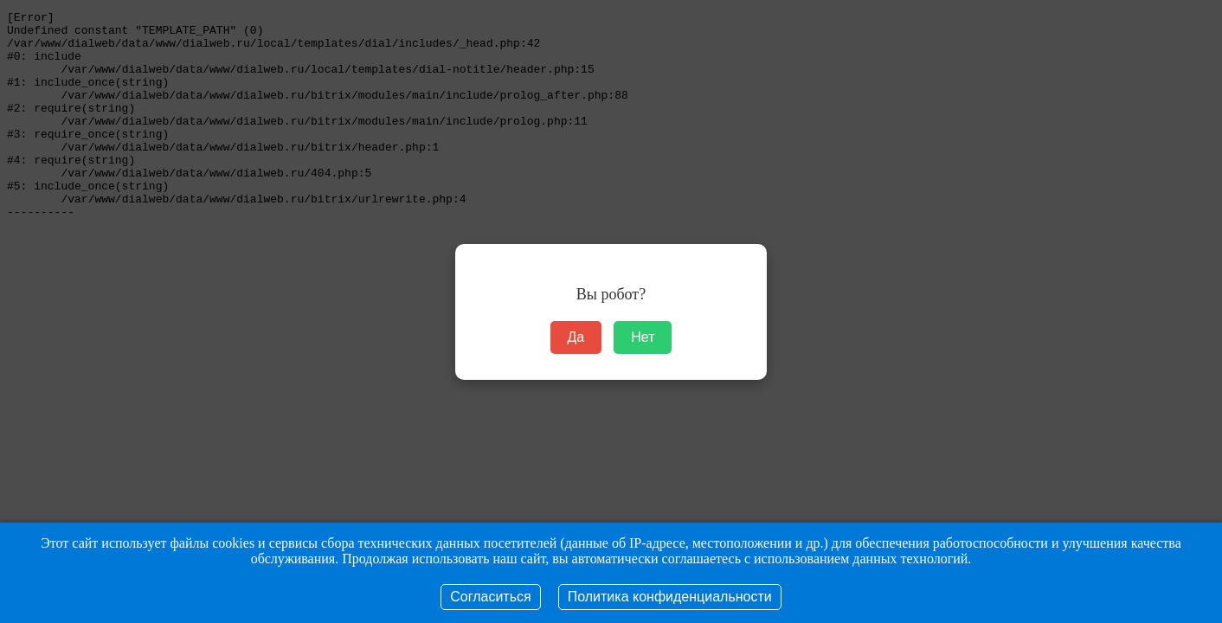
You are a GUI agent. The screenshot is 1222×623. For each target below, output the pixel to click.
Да (576, 337)
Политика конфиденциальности (670, 596)
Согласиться (490, 596)
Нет (642, 337)
